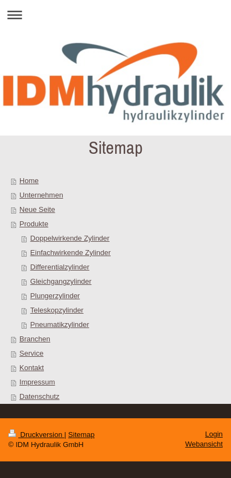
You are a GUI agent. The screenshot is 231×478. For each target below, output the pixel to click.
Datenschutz (39, 396)
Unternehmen (41, 195)
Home (29, 180)
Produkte (33, 224)
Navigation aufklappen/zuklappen (115, 15)
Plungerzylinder (55, 296)
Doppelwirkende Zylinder (70, 238)
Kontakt (31, 367)
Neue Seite (37, 209)
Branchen (34, 339)
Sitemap (81, 434)
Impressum (37, 382)
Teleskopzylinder (57, 310)
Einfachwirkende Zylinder (70, 252)
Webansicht (204, 444)
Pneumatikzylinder (59, 324)
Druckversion (36, 434)
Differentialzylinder (60, 267)
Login (214, 434)
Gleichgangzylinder (61, 281)
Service (31, 353)
